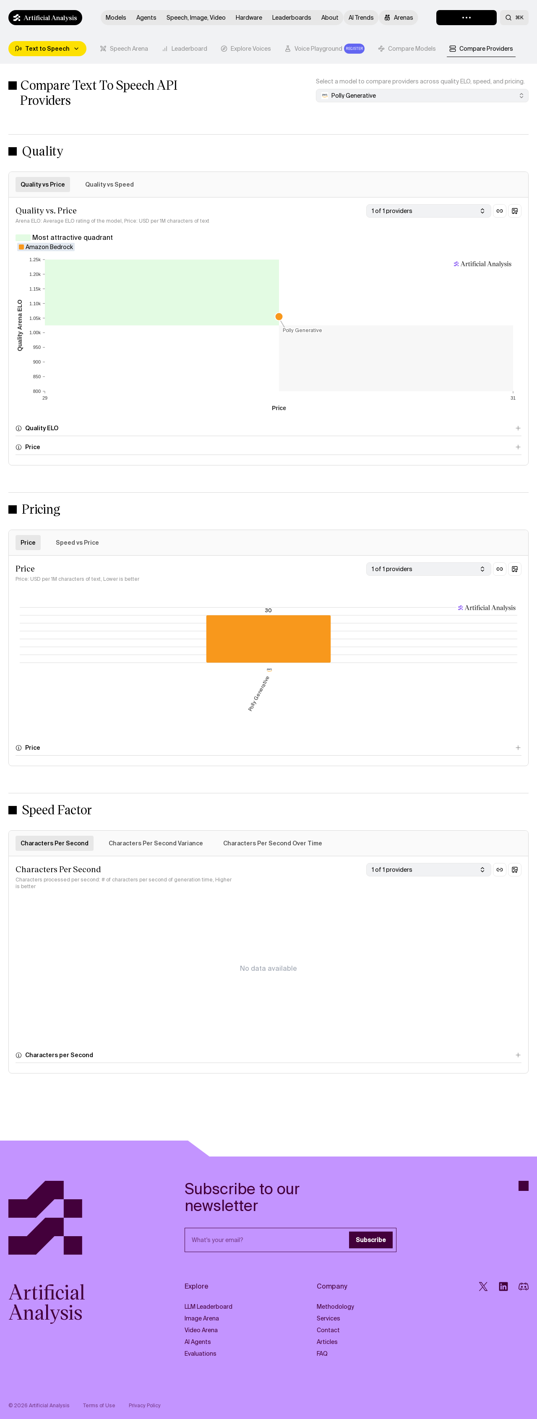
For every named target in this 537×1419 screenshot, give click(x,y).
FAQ (322, 1353)
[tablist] (306, 48)
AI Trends (361, 17)
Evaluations (200, 1353)
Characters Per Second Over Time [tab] (272, 843)
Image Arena (202, 1318)
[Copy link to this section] (499, 211)
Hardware (249, 17)
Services (328, 1318)
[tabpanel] (268, 331)
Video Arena (201, 1330)
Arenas (398, 17)
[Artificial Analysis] (70, 1218)
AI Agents (198, 1342)
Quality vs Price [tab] (43, 184)
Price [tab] (28, 542)
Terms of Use (99, 1405)
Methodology (335, 1306)
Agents (146, 17)
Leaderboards (291, 17)
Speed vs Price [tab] (77, 542)
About (330, 17)
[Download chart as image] (514, 211)
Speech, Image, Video (196, 17)
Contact (328, 1330)
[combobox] (422, 95)
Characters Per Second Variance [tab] (156, 843)
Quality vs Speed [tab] (109, 184)
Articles (327, 1342)
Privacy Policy (145, 1405)
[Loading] (466, 17)
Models (116, 17)
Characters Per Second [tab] (55, 843)
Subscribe (371, 1240)
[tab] (124, 48)
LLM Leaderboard (208, 1306)
